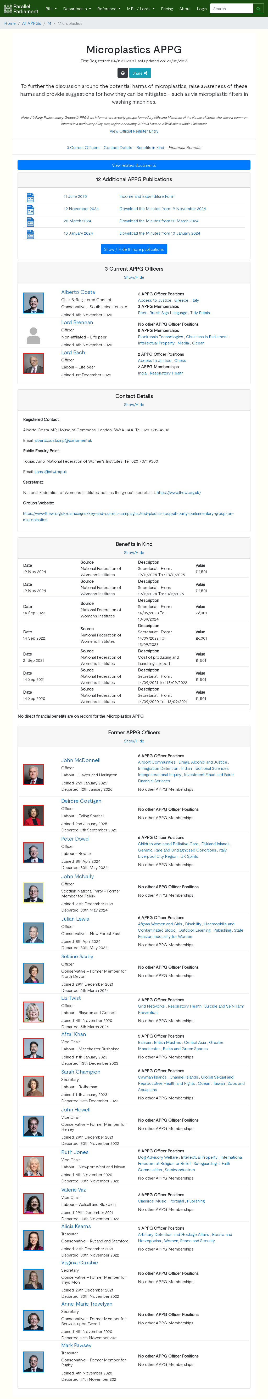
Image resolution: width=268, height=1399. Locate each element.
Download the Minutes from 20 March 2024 (159, 220)
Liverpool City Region (157, 856)
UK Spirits (189, 856)
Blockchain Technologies (160, 336)
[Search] (231, 8)
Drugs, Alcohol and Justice (202, 762)
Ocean (198, 343)
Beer (142, 312)
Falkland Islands (215, 843)
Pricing (167, 8)
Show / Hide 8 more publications (134, 249)
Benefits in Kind (150, 147)
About (185, 8)
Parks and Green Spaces (185, 1048)
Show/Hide (134, 277)
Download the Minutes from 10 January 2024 (159, 233)
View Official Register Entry (134, 131)
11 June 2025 (75, 196)
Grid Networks (151, 1006)
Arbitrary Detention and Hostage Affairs (173, 1234)
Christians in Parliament (207, 336)
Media (183, 343)
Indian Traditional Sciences (205, 768)
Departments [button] (75, 8)
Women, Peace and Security (189, 1240)
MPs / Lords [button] (139, 8)
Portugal (176, 1201)
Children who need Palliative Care (168, 843)
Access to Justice (154, 300)
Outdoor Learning (194, 930)
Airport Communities (157, 762)
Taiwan (219, 1083)
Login (202, 8)
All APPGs (31, 23)
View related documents (134, 165)
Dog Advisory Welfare (158, 1157)
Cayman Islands (152, 1077)
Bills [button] (50, 8)
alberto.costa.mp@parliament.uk (63, 440)
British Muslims (167, 1042)
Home (10, 23)
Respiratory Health (166, 373)
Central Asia (195, 1042)
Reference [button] (107, 8)
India (142, 373)
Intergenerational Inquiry (159, 774)
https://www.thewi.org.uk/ (179, 492)
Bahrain (144, 1042)
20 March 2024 (77, 220)
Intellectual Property (156, 343)
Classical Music (152, 1201)
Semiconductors (180, 1169)
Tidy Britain (200, 312)
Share (139, 73)
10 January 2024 (78, 233)
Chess (180, 360)
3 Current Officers (83, 147)
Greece (181, 300)
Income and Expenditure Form (146, 196)
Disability (193, 923)
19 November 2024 (81, 208)
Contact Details (118, 147)
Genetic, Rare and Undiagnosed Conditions (177, 850)
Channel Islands (184, 1077)
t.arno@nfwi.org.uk (51, 471)
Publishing (222, 930)
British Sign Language (168, 312)
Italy (195, 300)
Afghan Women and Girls (160, 923)
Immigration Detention (158, 768)
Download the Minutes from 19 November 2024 (162, 208)
